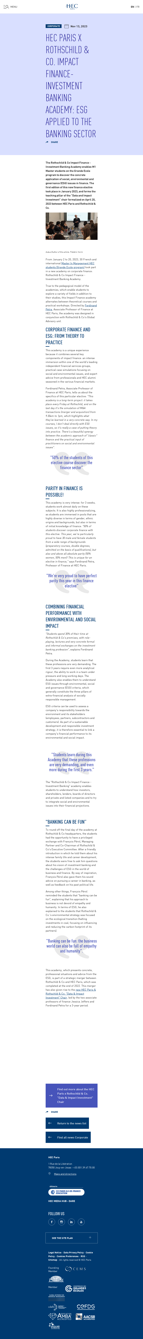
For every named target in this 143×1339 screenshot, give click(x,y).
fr (137, 6)
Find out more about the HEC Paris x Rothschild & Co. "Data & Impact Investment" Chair (75, 1095)
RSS (83, 1256)
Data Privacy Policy (74, 1252)
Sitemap (52, 1259)
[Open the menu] (10, 7)
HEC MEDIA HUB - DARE (61, 1201)
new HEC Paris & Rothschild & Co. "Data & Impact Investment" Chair (71, 993)
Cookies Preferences (68, 1256)
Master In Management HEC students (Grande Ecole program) (70, 265)
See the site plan (62, 1238)
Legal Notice (54, 1252)
